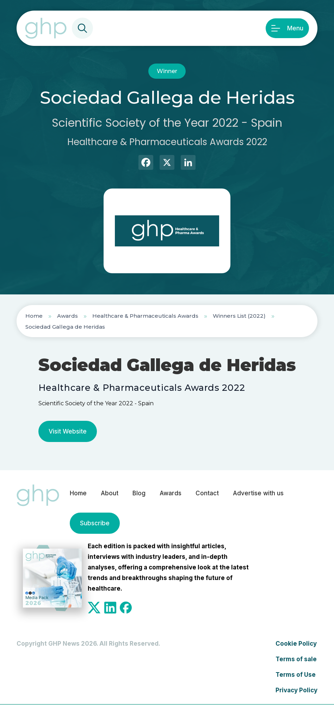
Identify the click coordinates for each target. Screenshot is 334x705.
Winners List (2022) (239, 315)
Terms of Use (296, 674)
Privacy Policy (296, 690)
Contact (207, 493)
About (109, 493)
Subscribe (95, 523)
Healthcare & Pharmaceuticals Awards (145, 315)
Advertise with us (258, 493)
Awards (67, 315)
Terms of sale (296, 659)
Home (34, 315)
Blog (139, 493)
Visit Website (68, 431)
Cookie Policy (296, 643)
